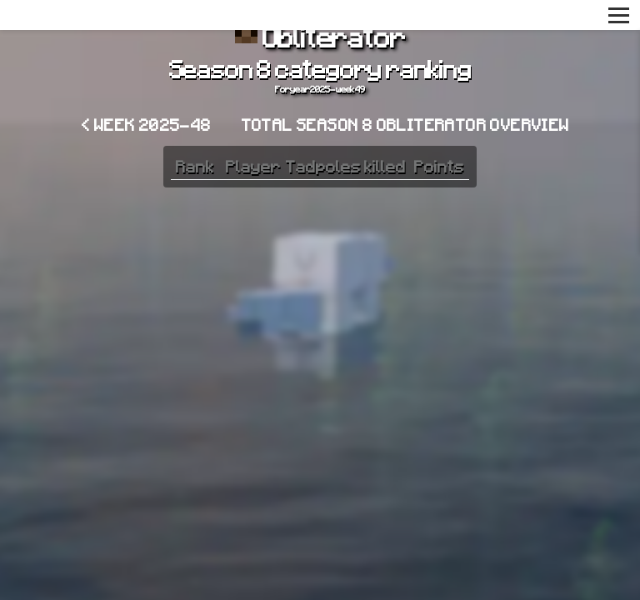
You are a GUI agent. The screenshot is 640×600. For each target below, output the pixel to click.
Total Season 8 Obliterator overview (406, 124)
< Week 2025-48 (147, 124)
